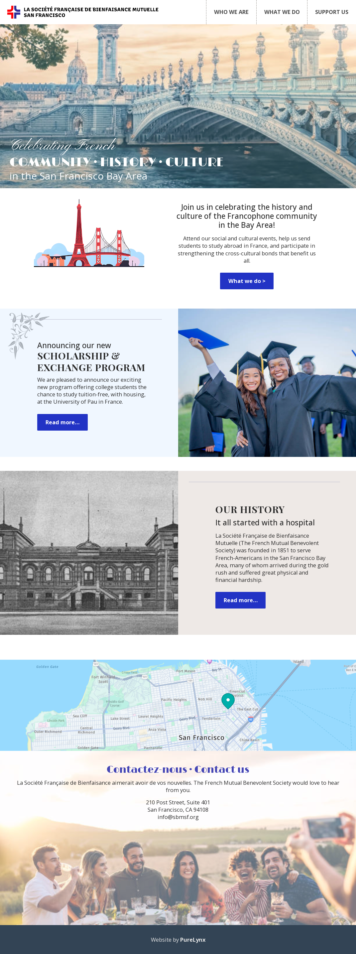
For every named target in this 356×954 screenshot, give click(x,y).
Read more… (62, 422)
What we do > (247, 281)
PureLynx (192, 939)
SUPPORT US (331, 12)
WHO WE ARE (231, 12)
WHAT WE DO (282, 12)
